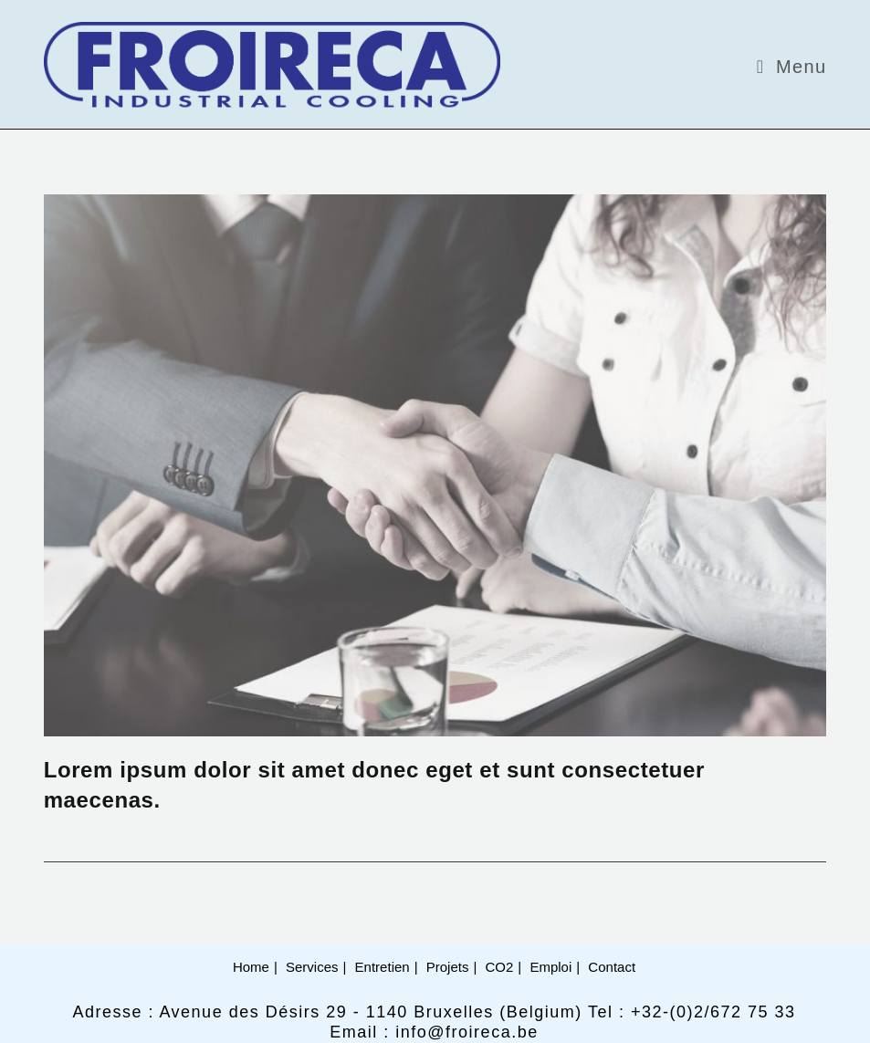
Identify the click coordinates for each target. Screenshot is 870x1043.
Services (312, 967)
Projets (447, 967)
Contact (611, 967)
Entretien (382, 967)
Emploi (550, 967)
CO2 (500, 967)
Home (251, 967)
